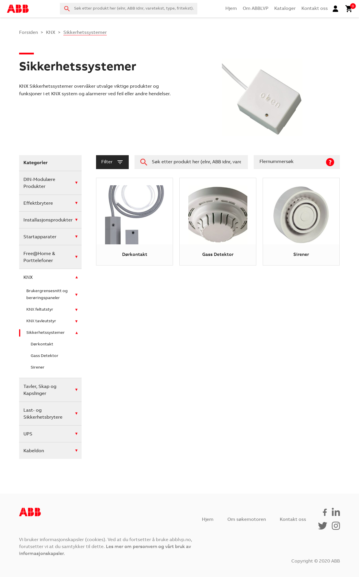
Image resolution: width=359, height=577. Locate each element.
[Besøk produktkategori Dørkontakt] (134, 221)
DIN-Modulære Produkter (39, 183)
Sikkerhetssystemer (45, 333)
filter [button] (112, 162)
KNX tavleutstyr (41, 321)
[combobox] (128, 8)
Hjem (231, 8)
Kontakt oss (314, 8)
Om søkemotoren (246, 519)
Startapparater (39, 237)
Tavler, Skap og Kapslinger (39, 390)
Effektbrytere (38, 203)
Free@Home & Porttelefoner (39, 257)
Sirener (38, 368)
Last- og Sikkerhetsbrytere (42, 414)
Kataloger (285, 8)
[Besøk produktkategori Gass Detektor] (218, 221)
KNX (50, 32)
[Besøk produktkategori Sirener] (301, 221)
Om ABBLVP (255, 8)
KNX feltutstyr (39, 310)
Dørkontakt (42, 344)
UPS (27, 434)
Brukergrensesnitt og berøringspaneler (47, 294)
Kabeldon (33, 451)
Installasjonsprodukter (48, 220)
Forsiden (28, 32)
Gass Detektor (44, 356)
